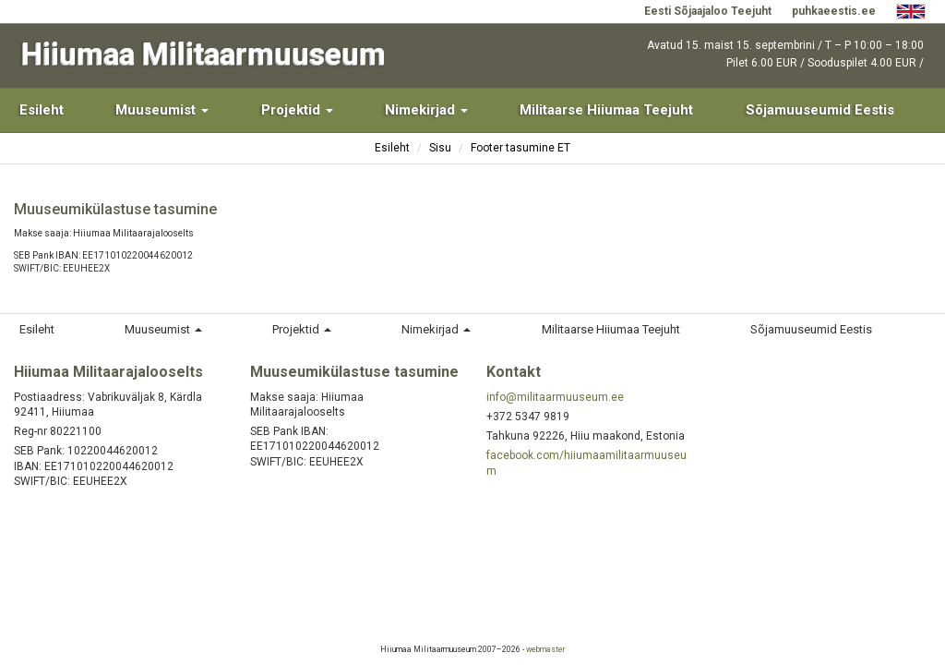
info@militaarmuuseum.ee (555, 397)
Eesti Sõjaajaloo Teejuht (708, 11)
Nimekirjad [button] (426, 110)
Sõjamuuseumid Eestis (820, 110)
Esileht (41, 110)
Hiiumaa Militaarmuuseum (203, 54)
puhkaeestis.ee (834, 11)
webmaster (545, 649)
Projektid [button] (297, 110)
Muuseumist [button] (162, 110)
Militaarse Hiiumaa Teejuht (606, 110)
